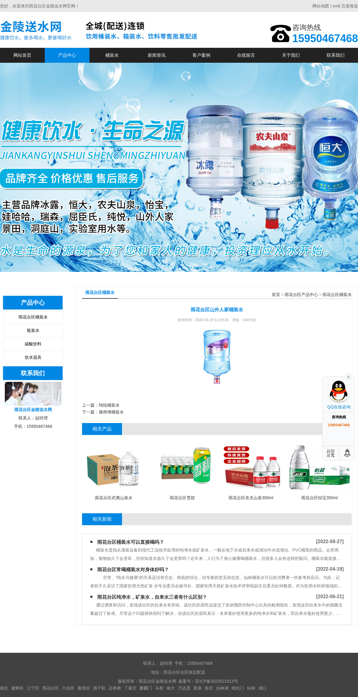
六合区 (68, 688)
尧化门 (238, 688)
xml (336, 6)
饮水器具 (33, 357)
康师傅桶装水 (111, 412)
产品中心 (67, 55)
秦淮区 (84, 688)
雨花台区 (50, 688)
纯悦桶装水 (109, 405)
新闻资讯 (157, 55)
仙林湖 (222, 688)
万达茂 (184, 688)
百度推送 (349, 6)
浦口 (262, 688)
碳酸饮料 (33, 343)
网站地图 (320, 6)
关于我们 (291, 55)
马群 (159, 688)
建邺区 (17, 688)
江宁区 (33, 688)
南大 (170, 688)
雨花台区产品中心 (301, 294)
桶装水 (112, 55)
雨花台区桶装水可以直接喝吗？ (130, 542)
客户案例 (201, 55)
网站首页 (22, 55)
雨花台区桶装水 (33, 317)
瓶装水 (33, 330)
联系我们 (336, 55)
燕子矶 (99, 688)
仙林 (251, 688)
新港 (197, 688)
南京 (4, 688)
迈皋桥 (115, 688)
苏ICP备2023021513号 (216, 681)
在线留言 (246, 55)
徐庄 (209, 688)
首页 (276, 294)
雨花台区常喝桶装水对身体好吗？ (133, 569)
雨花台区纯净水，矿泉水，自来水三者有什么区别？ (152, 597)
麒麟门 (146, 688)
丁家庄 (130, 688)
